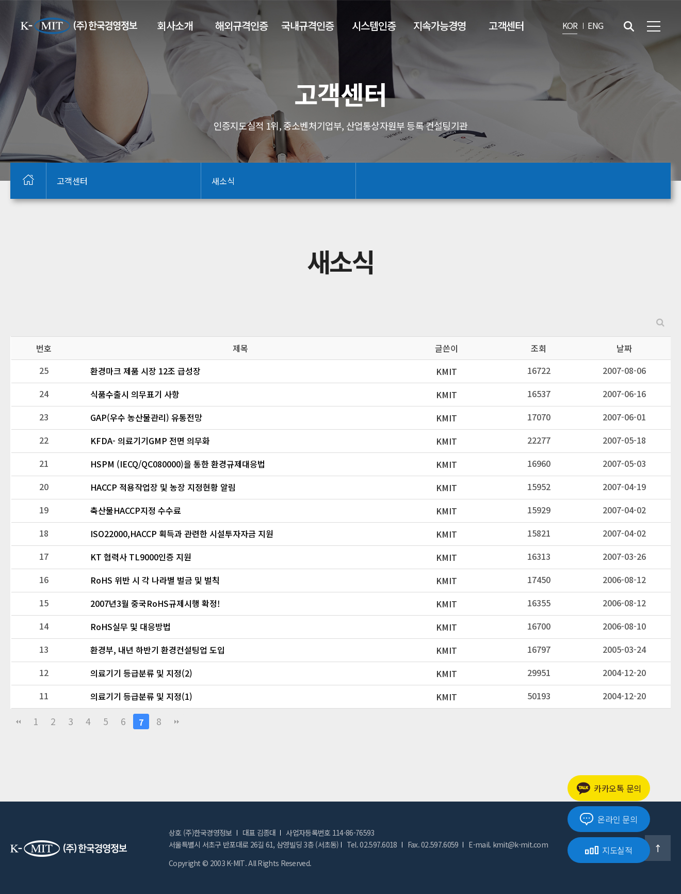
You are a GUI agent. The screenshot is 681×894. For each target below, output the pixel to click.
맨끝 (176, 721)
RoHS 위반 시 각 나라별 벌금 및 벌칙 (155, 580)
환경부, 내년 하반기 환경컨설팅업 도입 (157, 650)
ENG (595, 25)
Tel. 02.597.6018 (372, 844)
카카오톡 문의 (608, 788)
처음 (18, 721)
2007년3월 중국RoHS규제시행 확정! (155, 603)
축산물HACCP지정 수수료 (135, 510)
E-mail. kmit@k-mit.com (508, 844)
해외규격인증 (241, 25)
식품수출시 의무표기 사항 (135, 394)
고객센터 (506, 25)
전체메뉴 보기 (653, 26)
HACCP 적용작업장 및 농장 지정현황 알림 (163, 487)
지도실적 (609, 850)
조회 (538, 348)
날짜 (624, 348)
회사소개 (174, 25)
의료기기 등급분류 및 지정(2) (141, 673)
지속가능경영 (439, 25)
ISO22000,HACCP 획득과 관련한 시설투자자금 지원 (181, 533)
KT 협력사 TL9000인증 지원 (140, 557)
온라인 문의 (608, 819)
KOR (570, 25)
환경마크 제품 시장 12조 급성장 (145, 371)
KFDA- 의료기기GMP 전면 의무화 (150, 440)
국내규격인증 (307, 25)
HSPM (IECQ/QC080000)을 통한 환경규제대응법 (177, 464)
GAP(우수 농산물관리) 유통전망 (146, 417)
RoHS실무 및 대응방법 (130, 626)
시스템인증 (374, 25)
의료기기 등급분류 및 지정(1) (141, 696)
